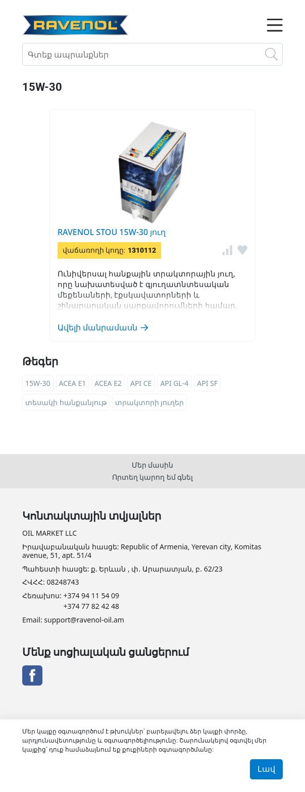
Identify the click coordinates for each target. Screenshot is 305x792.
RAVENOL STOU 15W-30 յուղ (112, 232)
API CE (140, 383)
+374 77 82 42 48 (91, 606)
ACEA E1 (72, 383)
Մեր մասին (153, 465)
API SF (207, 383)
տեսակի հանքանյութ (66, 402)
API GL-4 (174, 383)
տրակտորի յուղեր (149, 402)
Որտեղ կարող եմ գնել (152, 477)
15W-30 (37, 383)
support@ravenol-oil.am (84, 620)
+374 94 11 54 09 (91, 596)
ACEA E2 (108, 383)
